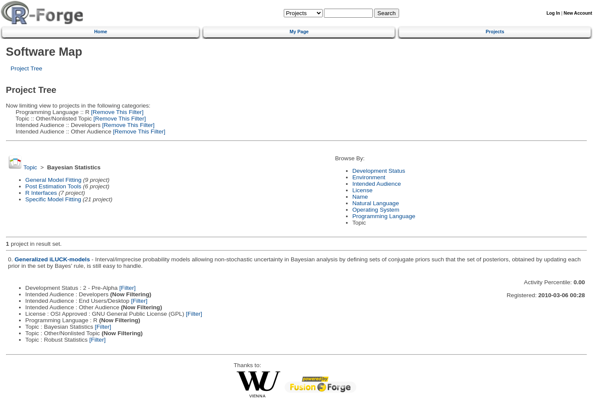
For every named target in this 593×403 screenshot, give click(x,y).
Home (100, 31)
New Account (578, 13)
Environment (368, 177)
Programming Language (383, 216)
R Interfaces (41, 193)
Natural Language (375, 203)
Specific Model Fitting (53, 199)
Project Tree (26, 68)
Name (360, 197)
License (362, 190)
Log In (553, 13)
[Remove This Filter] (116, 112)
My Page (298, 31)
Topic (30, 167)
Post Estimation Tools (53, 186)
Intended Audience (376, 184)
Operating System (376, 209)
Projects (495, 31)
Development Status (378, 171)
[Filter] (127, 288)
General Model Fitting (53, 180)
